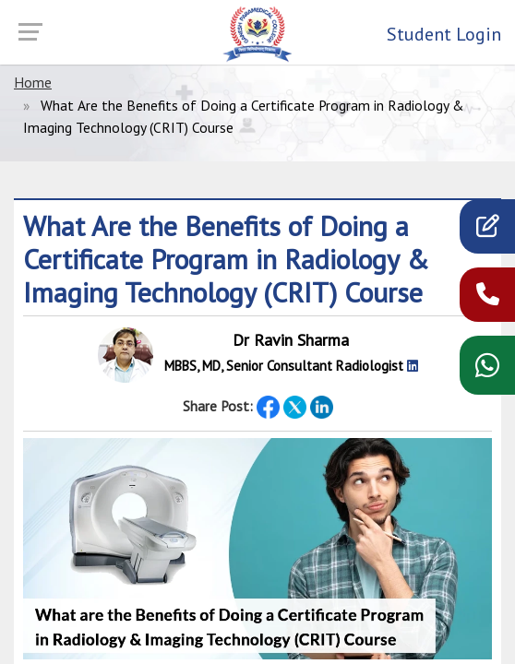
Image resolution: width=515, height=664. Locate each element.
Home (33, 82)
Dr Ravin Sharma (291, 339)
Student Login (444, 34)
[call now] (488, 298)
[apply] (488, 230)
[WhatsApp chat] (487, 371)
